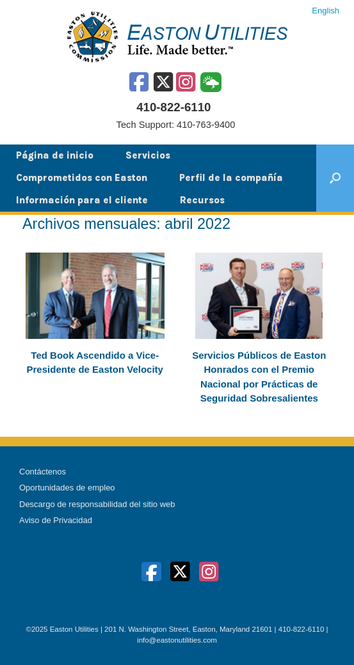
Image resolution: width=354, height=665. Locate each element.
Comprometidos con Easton (81, 178)
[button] (335, 178)
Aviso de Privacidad (55, 520)
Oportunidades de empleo (67, 487)
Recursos (202, 200)
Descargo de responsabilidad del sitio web (97, 504)
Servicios (147, 155)
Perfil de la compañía (231, 178)
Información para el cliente (82, 200)
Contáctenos (42, 471)
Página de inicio (54, 155)
